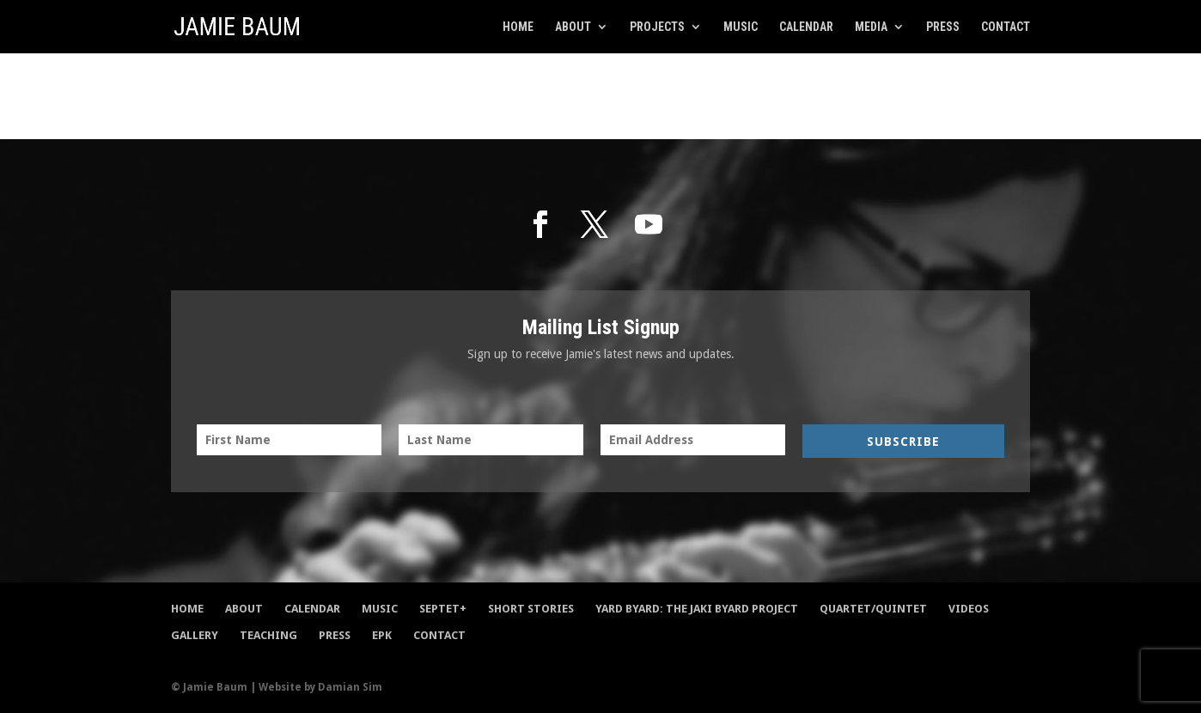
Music (740, 27)
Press (943, 27)
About (573, 27)
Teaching (268, 635)
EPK (382, 635)
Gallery (194, 635)
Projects (657, 27)
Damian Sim (350, 687)
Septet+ (442, 608)
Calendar (806, 27)
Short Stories (531, 608)
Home (518, 27)
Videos (968, 608)
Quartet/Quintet (873, 608)
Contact (1005, 27)
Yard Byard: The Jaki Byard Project (696, 608)
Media (871, 27)
